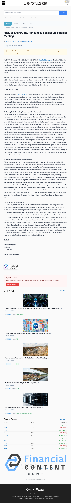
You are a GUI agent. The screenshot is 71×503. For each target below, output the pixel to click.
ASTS (18, 314)
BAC (5, 432)
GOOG (6, 435)
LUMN (21, 314)
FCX (17, 363)
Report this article (12, 284)
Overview (8, 27)
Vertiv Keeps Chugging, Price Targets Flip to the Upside (24, 407)
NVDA (26, 413)
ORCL (5, 445)
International (24, 27)
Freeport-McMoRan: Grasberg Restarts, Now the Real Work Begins (27, 358)
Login (67, 4)
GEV (21, 413)
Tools (31, 23)
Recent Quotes (8, 17)
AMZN (18, 413)
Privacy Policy (40, 469)
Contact (36, 498)
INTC (23, 413)
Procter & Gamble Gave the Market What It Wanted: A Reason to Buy (28, 333)
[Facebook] (33, 474)
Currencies (17, 27)
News (12, 27)
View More (62, 290)
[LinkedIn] (38, 474)
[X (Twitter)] (29, 474)
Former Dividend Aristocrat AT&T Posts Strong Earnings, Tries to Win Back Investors (33, 308)
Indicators (32, 17)
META (5, 438)
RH (28, 413)
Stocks (16, 23)
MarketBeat (9, 314)
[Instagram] (42, 474)
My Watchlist (21, 17)
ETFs (24, 23)
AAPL (5, 427)
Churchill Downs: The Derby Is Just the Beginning (22, 383)
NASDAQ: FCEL (23, 94)
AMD (5, 430)
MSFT (5, 440)
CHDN (18, 388)
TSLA (5, 448)
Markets (8, 23)
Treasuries (30, 27)
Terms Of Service (51, 469)
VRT (31, 413)
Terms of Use (42, 498)
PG (17, 339)
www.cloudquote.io (48, 465)
